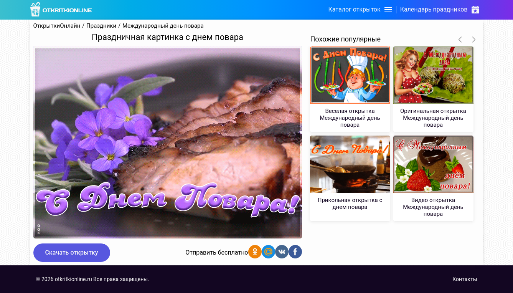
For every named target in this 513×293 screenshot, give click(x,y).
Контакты (464, 279)
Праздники (101, 26)
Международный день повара (163, 26)
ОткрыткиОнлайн (57, 26)
